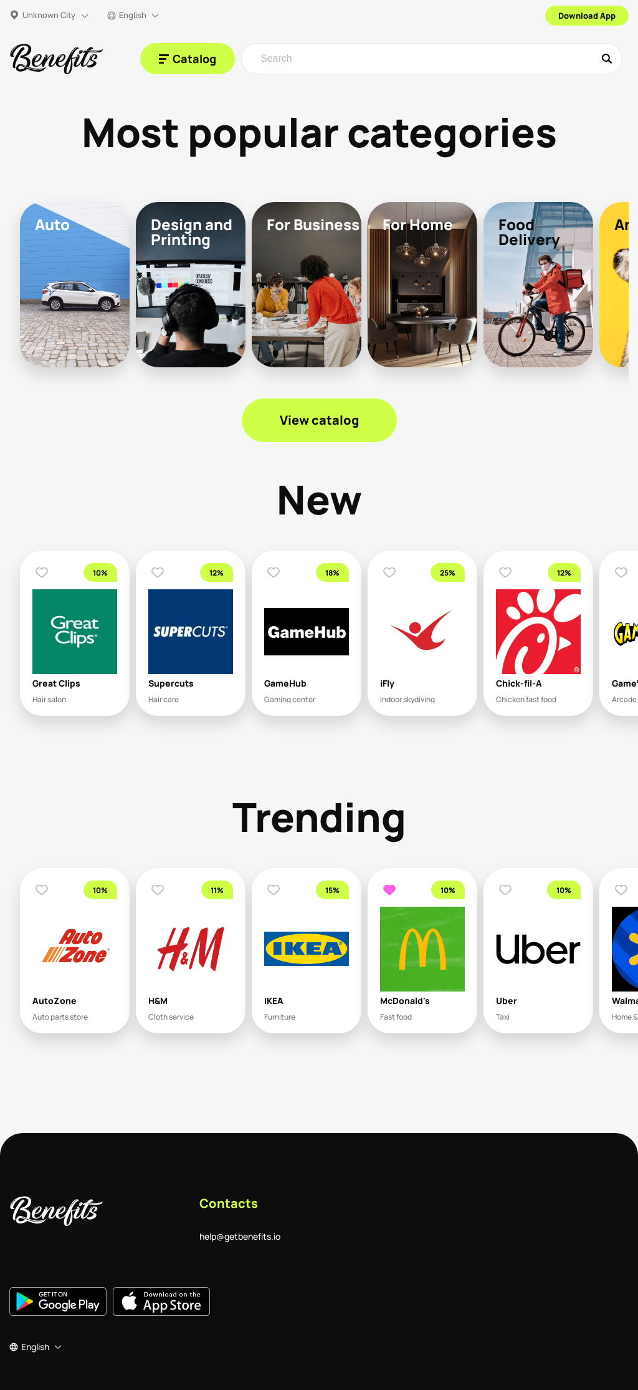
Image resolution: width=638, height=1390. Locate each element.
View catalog (319, 420)
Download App (587, 15)
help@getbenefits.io (239, 1236)
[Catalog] (187, 58)
